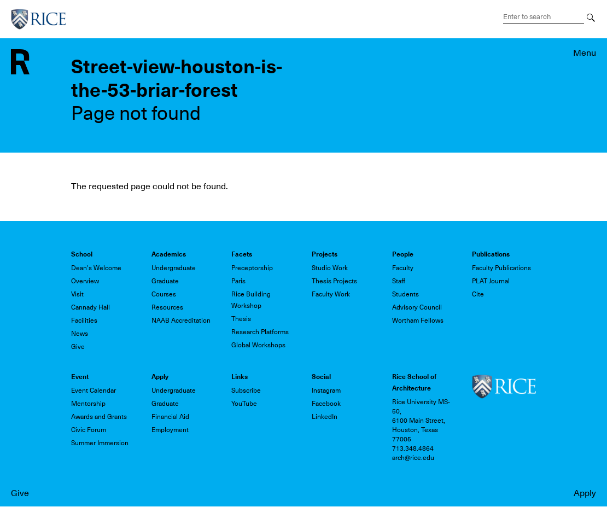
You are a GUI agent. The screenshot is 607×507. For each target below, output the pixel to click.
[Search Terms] (543, 17)
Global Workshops (258, 345)
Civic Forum (88, 430)
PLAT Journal (491, 281)
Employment (170, 430)
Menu (584, 53)
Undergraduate (173, 268)
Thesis (241, 318)
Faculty (402, 268)
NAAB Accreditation (181, 320)
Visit (77, 294)
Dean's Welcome (96, 268)
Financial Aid (170, 416)
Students (405, 294)
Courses (163, 294)
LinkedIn (324, 416)
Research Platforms (260, 332)
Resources (167, 307)
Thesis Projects (334, 281)
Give (20, 493)
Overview (85, 281)
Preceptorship (252, 268)
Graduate (165, 281)
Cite (478, 294)
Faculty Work (331, 294)
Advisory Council (417, 307)
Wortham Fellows (417, 320)
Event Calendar (93, 390)
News (79, 333)
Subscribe (246, 390)
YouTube (244, 403)
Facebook (326, 403)
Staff (398, 281)
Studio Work (330, 268)
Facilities (84, 320)
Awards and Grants (99, 416)
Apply (585, 493)
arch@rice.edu (413, 457)
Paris (238, 281)
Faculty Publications (501, 268)
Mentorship (88, 403)
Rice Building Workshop (251, 300)
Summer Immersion (100, 443)
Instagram (326, 390)
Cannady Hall (90, 307)
